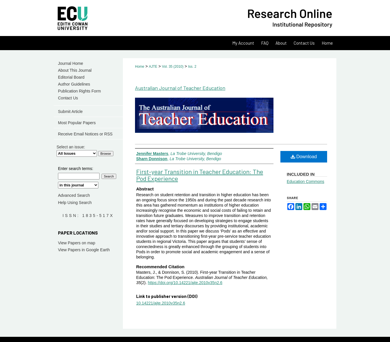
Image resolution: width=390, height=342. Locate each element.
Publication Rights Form (79, 91)
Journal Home (70, 63)
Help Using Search (75, 202)
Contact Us (68, 98)
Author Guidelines (74, 84)
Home (139, 67)
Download (304, 156)
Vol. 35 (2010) (172, 67)
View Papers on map (76, 243)
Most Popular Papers (77, 122)
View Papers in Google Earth (84, 249)
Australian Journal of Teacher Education (180, 88)
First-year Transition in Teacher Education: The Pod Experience (199, 175)
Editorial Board (71, 77)
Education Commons (305, 181)
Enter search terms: (75, 168)
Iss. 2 (192, 67)
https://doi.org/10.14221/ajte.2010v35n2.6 (185, 282)
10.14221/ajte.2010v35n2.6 (160, 303)
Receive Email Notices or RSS (85, 134)
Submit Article (70, 111)
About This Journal (74, 70)
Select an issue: (71, 147)
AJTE (153, 67)
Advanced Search (74, 195)
